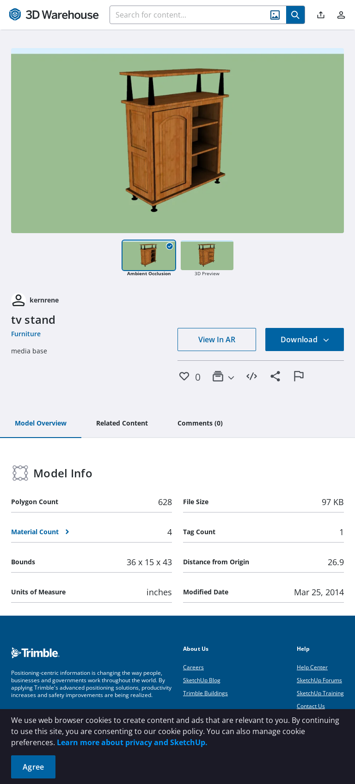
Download (305, 339)
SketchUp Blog (201, 680)
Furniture (26, 333)
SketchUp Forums (319, 680)
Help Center (312, 667)
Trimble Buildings (205, 693)
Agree (33, 767)
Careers (193, 667)
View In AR (216, 339)
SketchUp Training (320, 693)
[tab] (40, 423)
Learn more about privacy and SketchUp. (132, 742)
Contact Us (311, 706)
